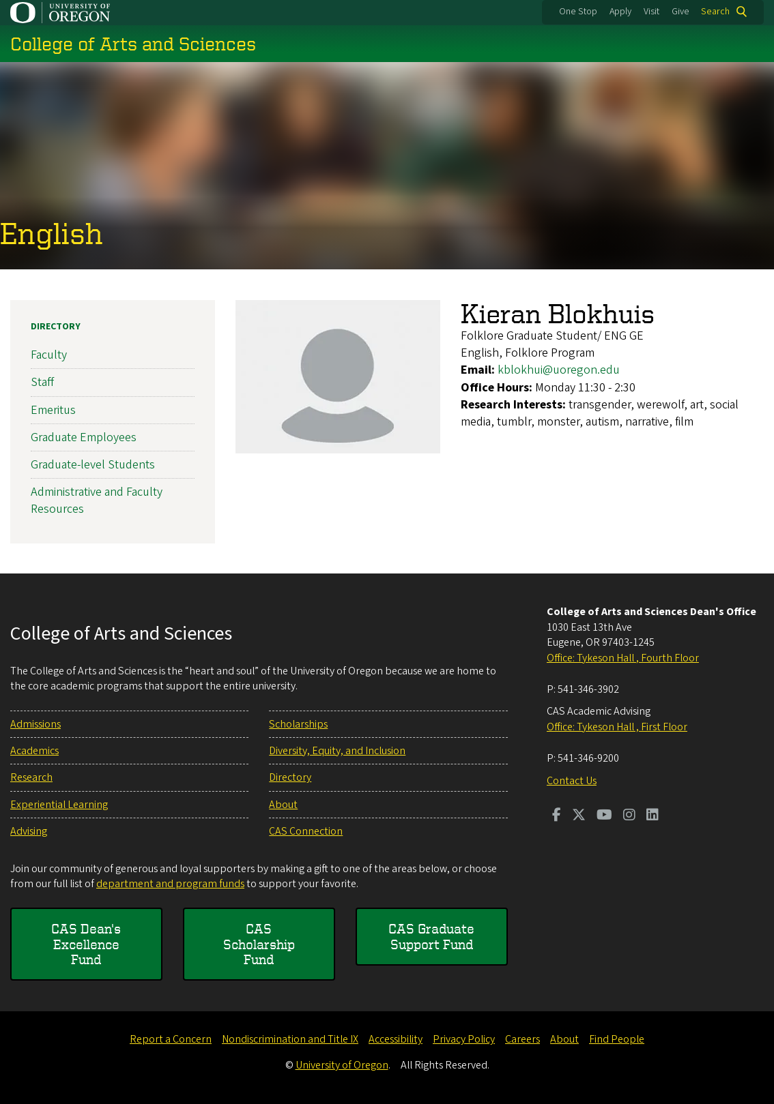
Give (680, 11)
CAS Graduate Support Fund (431, 936)
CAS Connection (306, 831)
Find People (616, 1039)
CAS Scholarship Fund (259, 944)
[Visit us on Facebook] (557, 816)
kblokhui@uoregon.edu (559, 369)
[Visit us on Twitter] (579, 816)
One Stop (578, 11)
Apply (620, 11)
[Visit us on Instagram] (629, 816)
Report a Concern (171, 1039)
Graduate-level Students (93, 464)
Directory (56, 326)
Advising (28, 831)
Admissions (35, 724)
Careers (522, 1039)
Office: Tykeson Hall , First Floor (617, 726)
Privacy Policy (464, 1039)
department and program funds (170, 883)
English (51, 234)
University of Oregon (342, 1065)
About (283, 804)
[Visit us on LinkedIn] (652, 816)
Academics (34, 750)
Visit (651, 11)
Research (31, 777)
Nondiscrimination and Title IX (290, 1039)
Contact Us (572, 780)
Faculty (49, 354)
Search (715, 11)
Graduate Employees (84, 437)
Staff (42, 382)
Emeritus (53, 409)
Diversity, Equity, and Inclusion (337, 750)
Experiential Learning (59, 804)
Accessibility (395, 1039)
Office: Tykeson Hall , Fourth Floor (623, 658)
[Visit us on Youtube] (604, 816)
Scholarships (298, 724)
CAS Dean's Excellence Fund (86, 944)
